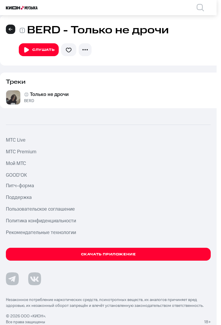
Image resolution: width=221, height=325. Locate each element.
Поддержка (19, 197)
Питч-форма (20, 185)
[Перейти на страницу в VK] (34, 278)
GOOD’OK (16, 175)
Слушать (39, 50)
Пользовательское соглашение (40, 209)
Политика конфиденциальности (41, 220)
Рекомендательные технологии (41, 232)
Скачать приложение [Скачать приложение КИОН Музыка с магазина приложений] (108, 254)
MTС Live (16, 140)
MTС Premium (21, 151)
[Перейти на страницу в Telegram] (12, 278)
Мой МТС (16, 163)
